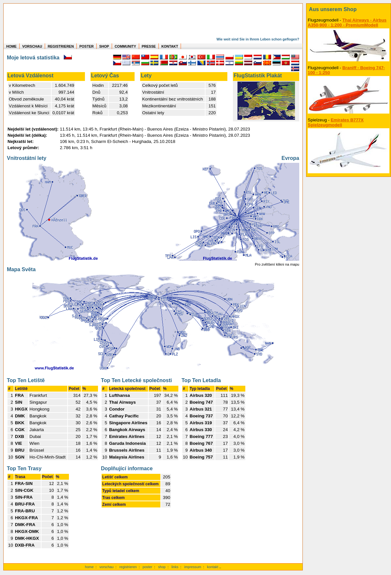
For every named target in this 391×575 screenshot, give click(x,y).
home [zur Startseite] (89, 567)
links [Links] (174, 567)
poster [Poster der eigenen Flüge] (148, 567)
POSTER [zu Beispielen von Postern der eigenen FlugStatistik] (86, 46)
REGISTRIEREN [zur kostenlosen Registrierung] (61, 46)
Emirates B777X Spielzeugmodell (336, 122)
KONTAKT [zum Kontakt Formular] (169, 46)
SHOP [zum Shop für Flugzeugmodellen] (104, 46)
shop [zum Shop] (162, 567)
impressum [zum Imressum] (192, 567)
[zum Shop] (348, 9)
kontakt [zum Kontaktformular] (212, 567)
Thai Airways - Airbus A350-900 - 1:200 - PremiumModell (347, 22)
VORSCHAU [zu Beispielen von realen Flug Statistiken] (32, 46)
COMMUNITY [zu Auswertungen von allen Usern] (125, 46)
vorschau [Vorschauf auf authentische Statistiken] (106, 567)
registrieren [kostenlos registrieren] (128, 567)
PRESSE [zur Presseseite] (149, 46)
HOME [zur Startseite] (11, 46)
